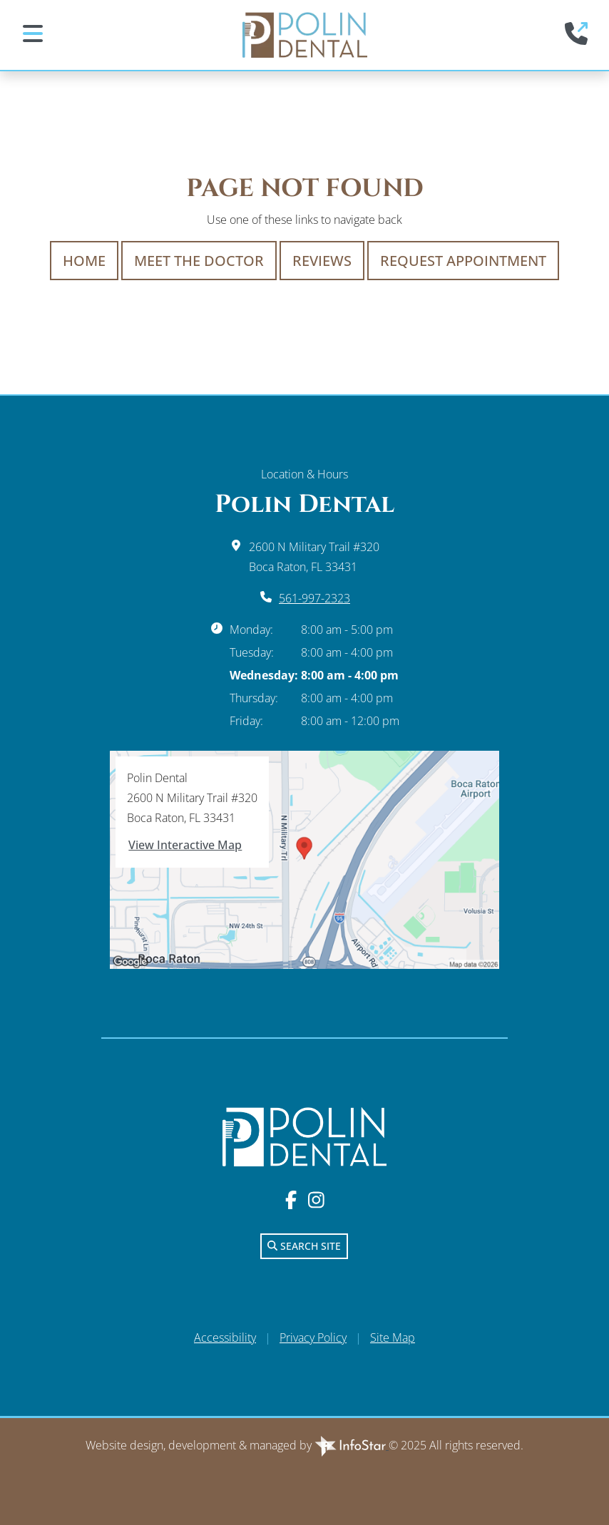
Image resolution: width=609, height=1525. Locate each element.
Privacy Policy (313, 1337)
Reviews (322, 260)
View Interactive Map (185, 845)
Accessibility (225, 1337)
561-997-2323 (314, 598)
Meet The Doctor (199, 260)
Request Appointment (463, 260)
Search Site (304, 1246)
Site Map (392, 1337)
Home (84, 260)
